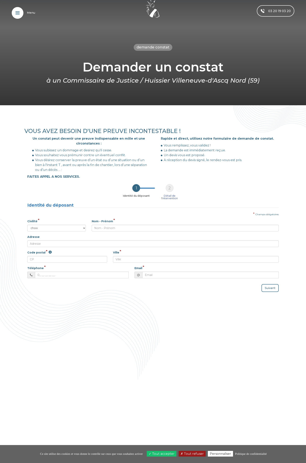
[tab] (136, 190)
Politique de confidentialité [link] (251, 453)
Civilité (32, 219)
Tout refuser (192, 454)
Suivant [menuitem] (270, 286)
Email (138, 266)
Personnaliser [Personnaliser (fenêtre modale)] (220, 454)
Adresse (33, 235)
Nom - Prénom (102, 219)
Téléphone (35, 266)
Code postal (36, 251)
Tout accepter (161, 454)
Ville (116, 251)
